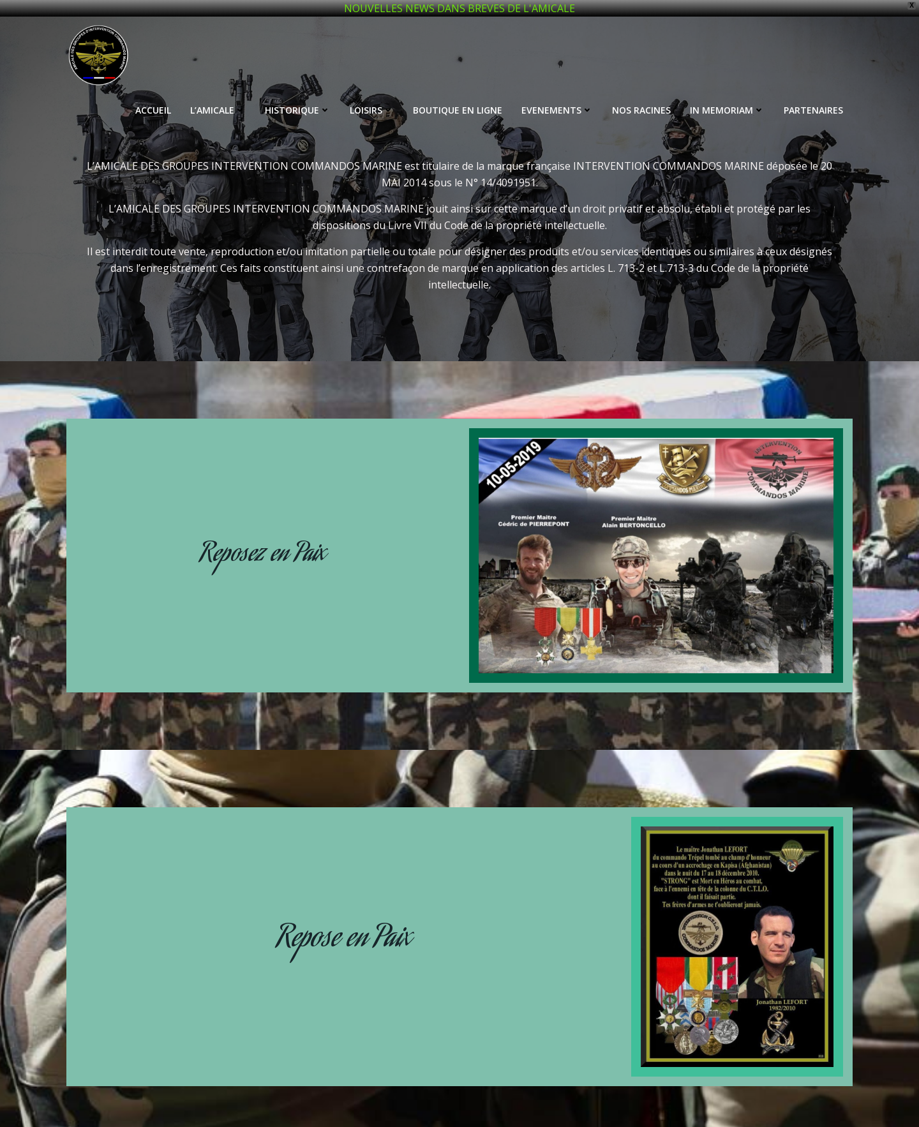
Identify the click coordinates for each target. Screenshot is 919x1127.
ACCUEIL (153, 95)
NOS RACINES (641, 95)
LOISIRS (372, 95)
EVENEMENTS (557, 95)
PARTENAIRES (813, 95)
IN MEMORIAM (727, 95)
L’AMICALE (218, 95)
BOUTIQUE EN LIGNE (457, 95)
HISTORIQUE (298, 95)
